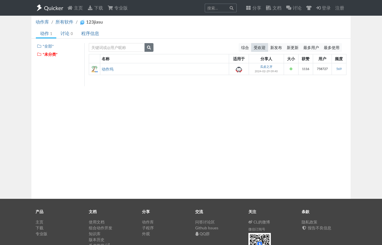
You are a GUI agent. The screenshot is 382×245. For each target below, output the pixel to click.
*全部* (45, 46)
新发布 (276, 47)
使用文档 (96, 222)
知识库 (95, 233)
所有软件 (64, 21)
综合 (245, 47)
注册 (339, 7)
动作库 (42, 21)
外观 (146, 233)
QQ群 (202, 233)
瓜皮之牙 (266, 66)
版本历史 (96, 239)
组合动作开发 (100, 227)
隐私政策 (309, 222)
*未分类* (47, 54)
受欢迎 (259, 47)
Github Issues (206, 227)
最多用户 (311, 47)
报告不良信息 (316, 227)
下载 (95, 7)
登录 (323, 7)
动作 (46, 33)
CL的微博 (259, 222)
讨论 (66, 33)
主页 (75, 7)
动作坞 (107, 69)
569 (339, 69)
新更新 (293, 47)
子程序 (148, 227)
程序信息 (90, 33)
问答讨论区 (205, 222)
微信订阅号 (256, 229)
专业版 (118, 7)
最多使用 (331, 47)
